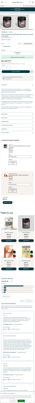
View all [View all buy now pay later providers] (23, 63)
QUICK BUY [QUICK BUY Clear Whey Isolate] (26, 269)
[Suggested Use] (17, 121)
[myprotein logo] (17, 2)
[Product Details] (17, 133)
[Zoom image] (13, 16)
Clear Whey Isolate (26, 260)
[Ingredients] (17, 129)
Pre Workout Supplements (13, 12)
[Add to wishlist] (31, 71)
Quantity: (3, 65)
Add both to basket (7, 202)
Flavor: (10, 154)
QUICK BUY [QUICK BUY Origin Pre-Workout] (9, 240)
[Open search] (5, 2)
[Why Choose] (17, 118)
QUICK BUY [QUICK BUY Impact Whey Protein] (9, 269)
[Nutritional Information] (17, 125)
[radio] (17, 53)
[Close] (33, 393)
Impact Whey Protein (9, 260)
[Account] (30, 2)
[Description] (17, 85)
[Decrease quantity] (3, 68)
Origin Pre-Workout (9, 232)
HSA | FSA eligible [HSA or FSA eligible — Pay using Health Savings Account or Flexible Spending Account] (6, 39)
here (14, 398)
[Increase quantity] (10, 68)
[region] (17, 397)
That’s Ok (21, 400)
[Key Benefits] (17, 114)
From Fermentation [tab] (28, 43)
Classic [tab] (19, 43)
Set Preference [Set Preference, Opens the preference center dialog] (13, 400)
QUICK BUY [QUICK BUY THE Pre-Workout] (26, 240)
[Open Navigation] (2, 2)
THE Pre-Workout (26, 232)
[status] (6, 68)
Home (1, 12)
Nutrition (5, 12)
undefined (17, 46)
